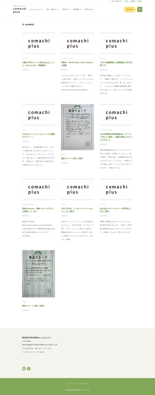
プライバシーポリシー (72, 383)
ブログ (63, 154)
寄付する (129, 9)
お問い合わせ (89, 9)
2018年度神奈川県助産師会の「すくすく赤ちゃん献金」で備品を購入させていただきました (116, 137)
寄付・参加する (51, 9)
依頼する (65, 9)
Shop (126, 1)
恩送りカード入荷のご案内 (73, 158)
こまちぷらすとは (35, 9)
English (140, 1)
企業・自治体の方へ (117, 1)
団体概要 (76, 9)
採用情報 (132, 1)
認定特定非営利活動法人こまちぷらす (78, 390)
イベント (25, 58)
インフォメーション (68, 58)
